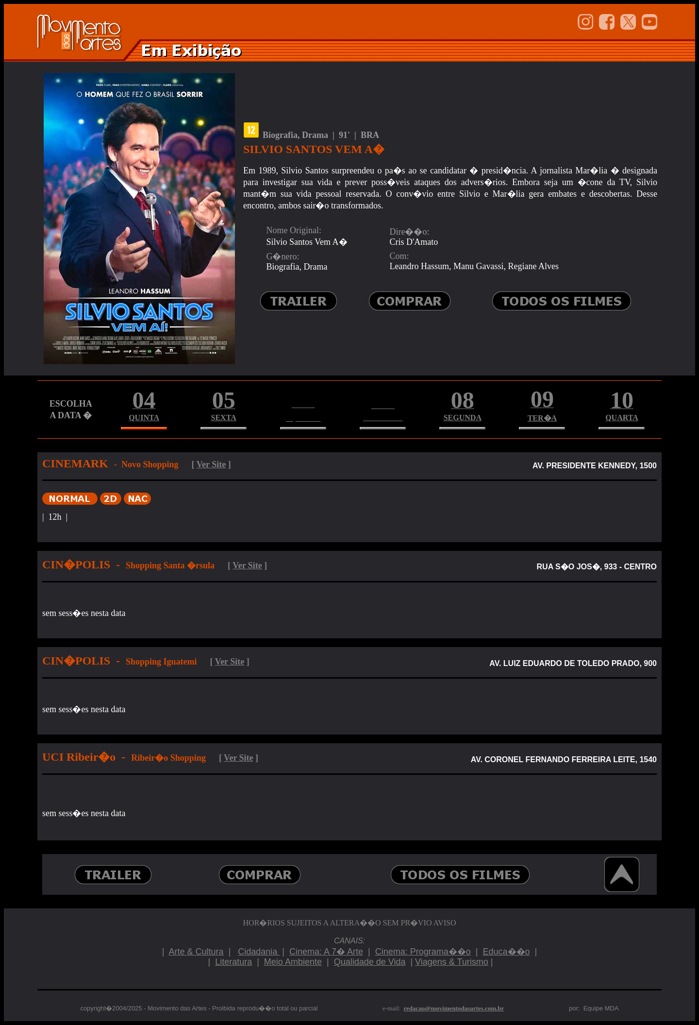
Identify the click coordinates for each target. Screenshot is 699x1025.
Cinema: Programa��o (423, 952)
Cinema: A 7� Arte (326, 952)
